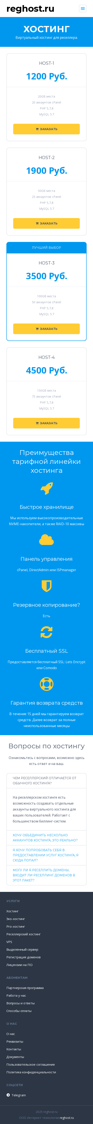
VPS (9, 942)
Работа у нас (16, 995)
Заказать (46, 129)
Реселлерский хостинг (23, 934)
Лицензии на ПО (19, 965)
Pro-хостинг (15, 926)
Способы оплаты (18, 1011)
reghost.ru (67, 1118)
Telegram (16, 1095)
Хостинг (12, 911)
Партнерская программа (25, 988)
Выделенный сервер (22, 949)
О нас (10, 1034)
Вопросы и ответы (20, 1003)
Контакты (13, 1049)
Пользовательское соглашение (30, 1064)
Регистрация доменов (23, 957)
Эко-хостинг (15, 919)
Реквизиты (14, 1041)
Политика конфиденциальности (31, 1072)
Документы (15, 1057)
